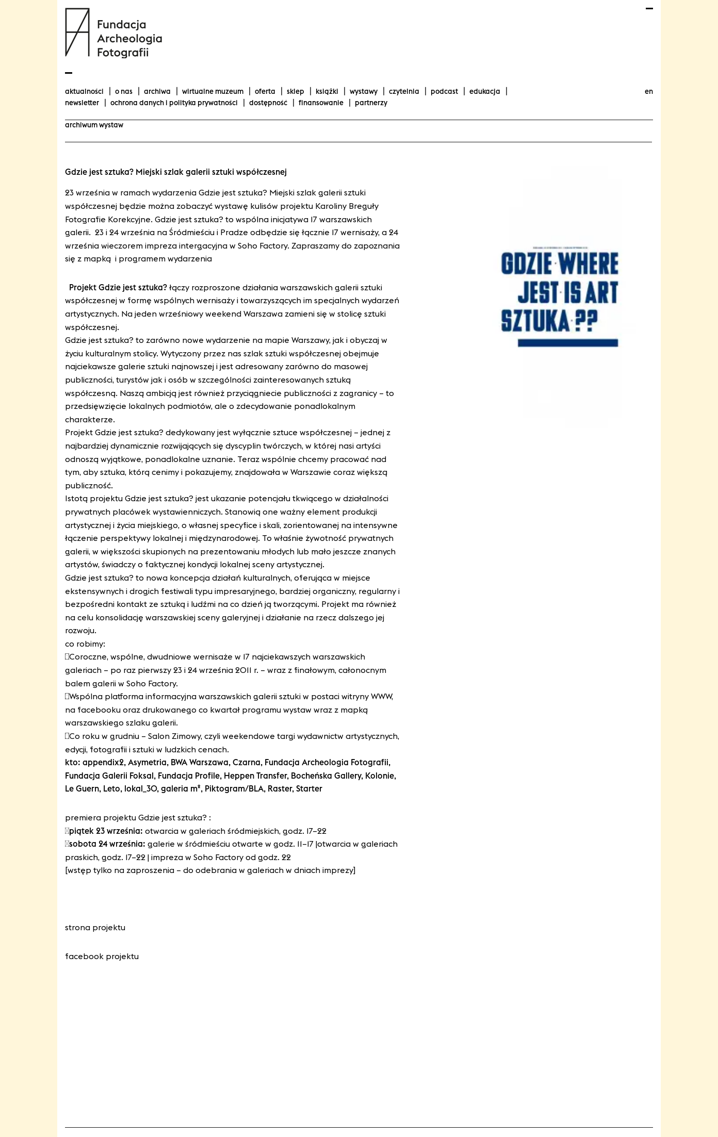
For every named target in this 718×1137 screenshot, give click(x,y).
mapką (99, 258)
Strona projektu (95, 927)
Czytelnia (404, 91)
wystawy (364, 91)
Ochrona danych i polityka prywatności (174, 102)
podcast (444, 91)
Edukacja (484, 91)
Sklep (295, 91)
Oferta (265, 91)
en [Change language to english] (649, 91)
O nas (124, 91)
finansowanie (321, 102)
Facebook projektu (102, 956)
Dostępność (268, 102)
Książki (327, 91)
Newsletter (82, 102)
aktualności (84, 91)
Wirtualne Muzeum (212, 91)
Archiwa (157, 91)
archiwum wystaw (94, 124)
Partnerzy (371, 102)
